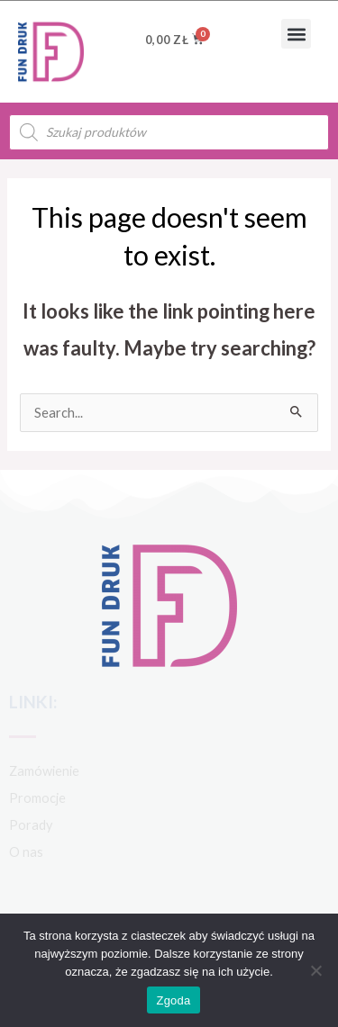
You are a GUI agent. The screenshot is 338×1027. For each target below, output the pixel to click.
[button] (296, 34)
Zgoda (173, 1000)
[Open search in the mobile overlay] (169, 132)
